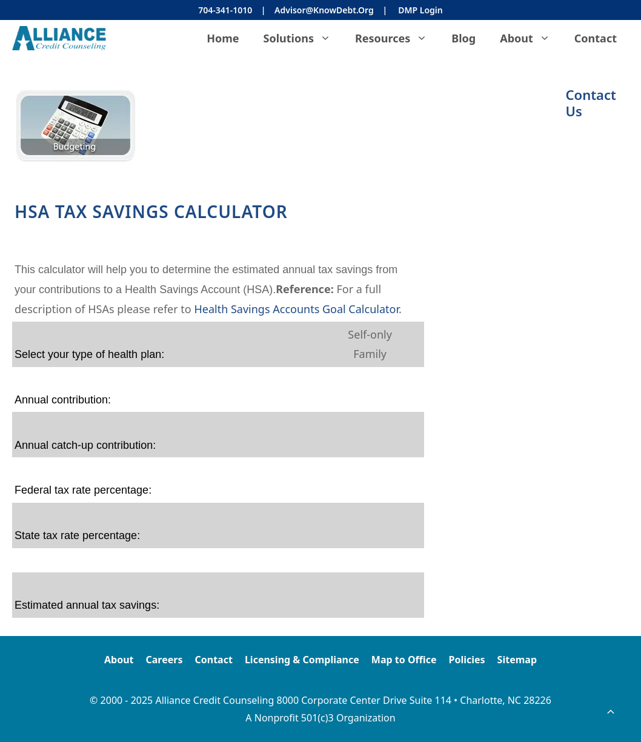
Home (223, 38)
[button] (611, 712)
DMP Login (420, 10)
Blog (463, 38)
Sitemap (517, 659)
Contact (595, 38)
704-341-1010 (225, 10)
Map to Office (404, 659)
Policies (466, 659)
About (531, 38)
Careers (164, 659)
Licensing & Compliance (302, 659)
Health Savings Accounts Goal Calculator (296, 309)
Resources (397, 38)
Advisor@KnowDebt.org (324, 10)
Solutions (303, 38)
